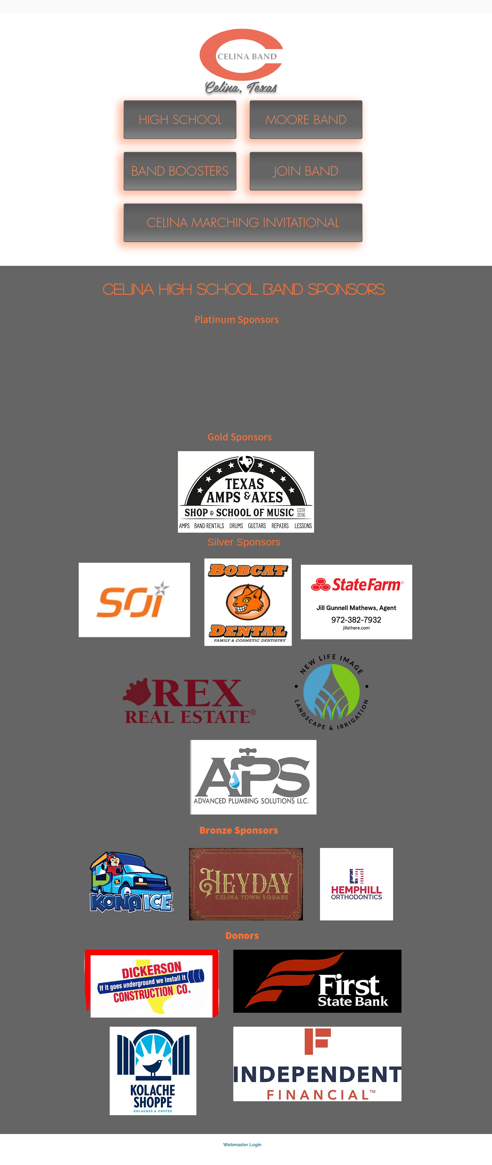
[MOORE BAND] (306, 119)
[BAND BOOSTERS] (180, 171)
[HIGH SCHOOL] (180, 119)
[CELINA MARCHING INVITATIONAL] (243, 222)
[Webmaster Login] (242, 1145)
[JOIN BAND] (306, 171)
